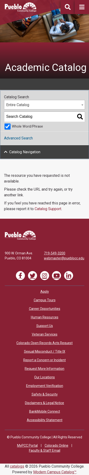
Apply (44, 291)
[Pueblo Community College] (20, 10)
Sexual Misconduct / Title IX (44, 351)
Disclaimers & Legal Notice (44, 403)
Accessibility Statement (44, 420)
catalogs (17, 466)
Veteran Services (44, 334)
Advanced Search (18, 138)
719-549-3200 (54, 253)
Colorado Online (56, 445)
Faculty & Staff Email (44, 450)
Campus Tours (45, 300)
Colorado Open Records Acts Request (44, 343)
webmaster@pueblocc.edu (64, 258)
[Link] (20, 239)
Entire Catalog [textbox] (17, 105)
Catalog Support (48, 209)
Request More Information (44, 369)
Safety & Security (45, 394)
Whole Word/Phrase (27, 126)
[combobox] (44, 104)
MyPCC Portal (27, 445)
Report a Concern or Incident (44, 360)
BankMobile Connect (44, 411)
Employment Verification (44, 386)
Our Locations (44, 377)
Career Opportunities (44, 309)
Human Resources (44, 317)
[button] (82, 7)
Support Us (44, 326)
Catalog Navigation (24, 152)
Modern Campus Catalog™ (54, 472)
